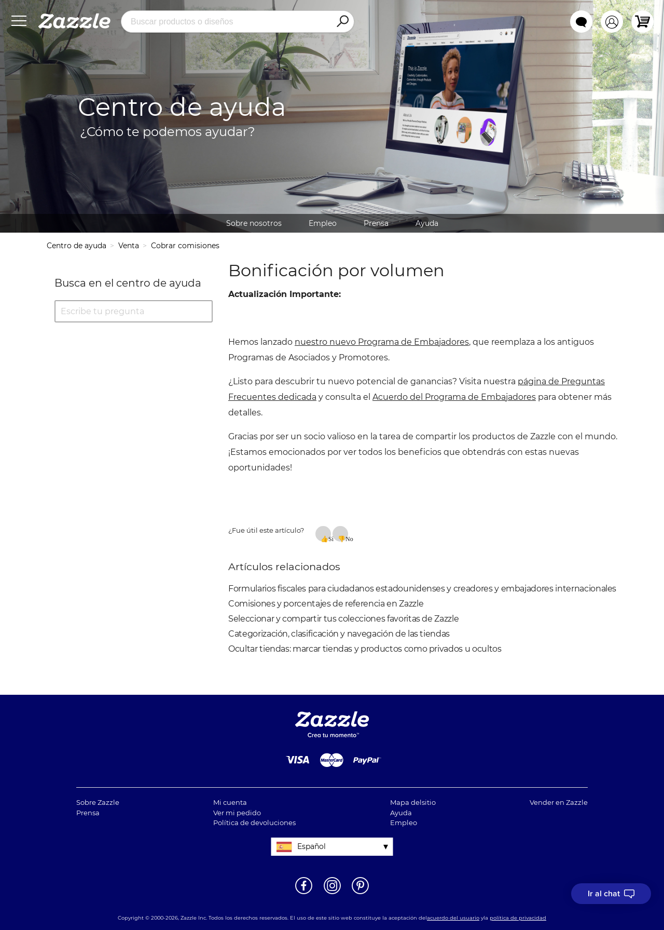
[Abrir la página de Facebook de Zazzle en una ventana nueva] (304, 893)
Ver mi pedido (237, 812)
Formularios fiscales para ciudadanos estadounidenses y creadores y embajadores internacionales (422, 589)
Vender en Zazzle (559, 802)
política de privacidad (518, 918)
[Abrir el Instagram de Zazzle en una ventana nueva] (332, 893)
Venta (128, 245)
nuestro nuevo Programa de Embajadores (382, 342)
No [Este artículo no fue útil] (346, 538)
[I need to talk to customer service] (611, 893)
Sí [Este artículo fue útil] (329, 538)
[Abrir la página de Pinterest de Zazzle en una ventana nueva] (360, 893)
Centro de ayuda (76, 245)
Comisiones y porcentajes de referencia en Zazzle (325, 604)
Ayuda (427, 223)
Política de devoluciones (254, 822)
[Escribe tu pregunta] (133, 311)
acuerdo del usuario (453, 918)
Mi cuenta (230, 802)
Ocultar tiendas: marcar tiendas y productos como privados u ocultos (365, 649)
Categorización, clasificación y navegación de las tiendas (339, 634)
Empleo (323, 223)
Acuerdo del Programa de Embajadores (454, 397)
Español (311, 846)
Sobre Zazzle (97, 802)
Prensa (376, 223)
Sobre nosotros (254, 223)
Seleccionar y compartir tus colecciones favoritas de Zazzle (343, 619)
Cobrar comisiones (185, 245)
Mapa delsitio (413, 802)
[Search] (342, 21)
